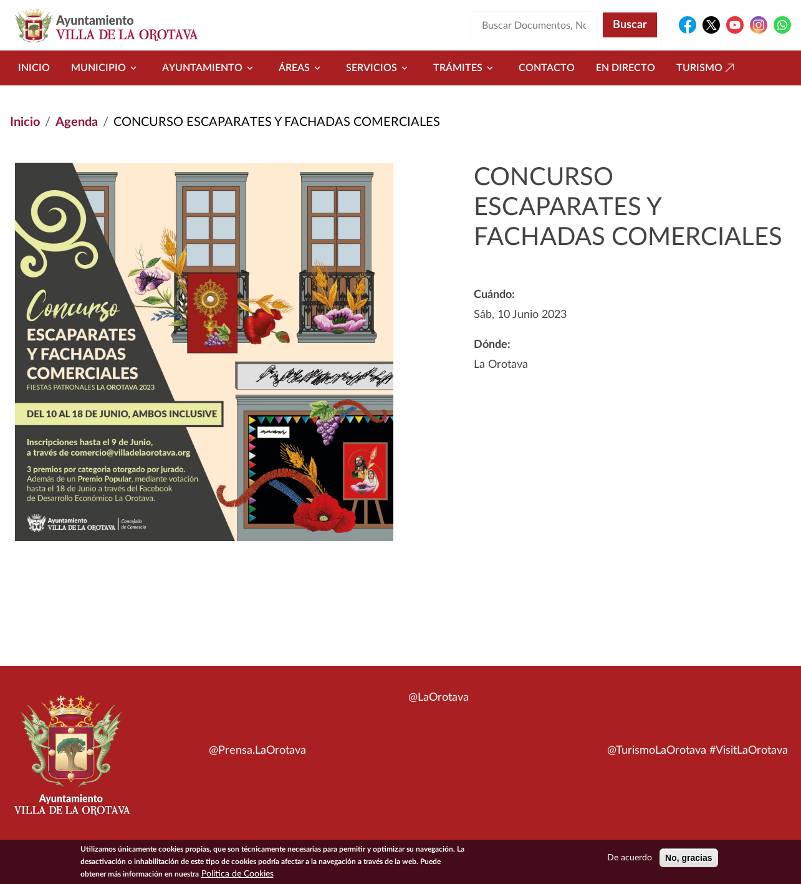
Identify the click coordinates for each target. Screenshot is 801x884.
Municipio (106, 67)
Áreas (302, 67)
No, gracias (688, 860)
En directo (625, 68)
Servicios (379, 67)
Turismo (706, 67)
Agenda (76, 122)
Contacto (547, 68)
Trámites (465, 67)
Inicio (34, 68)
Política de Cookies (237, 876)
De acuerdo (629, 859)
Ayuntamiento (209, 67)
